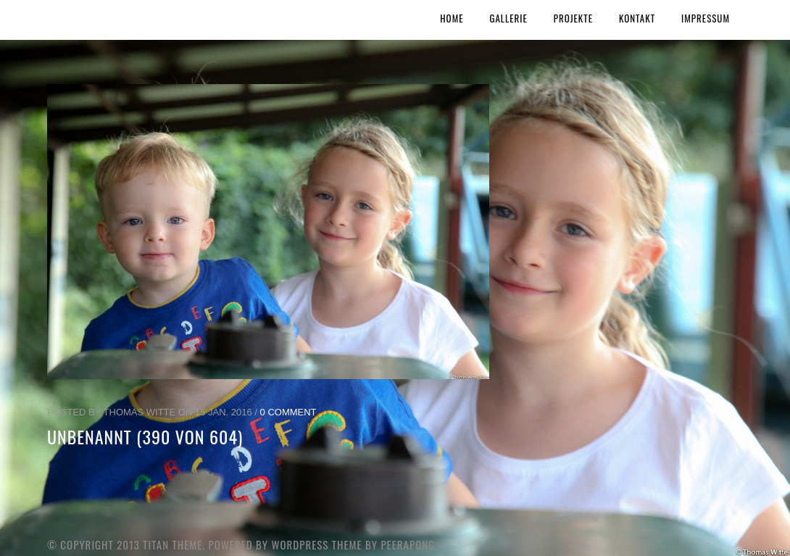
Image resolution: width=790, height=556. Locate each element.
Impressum (705, 18)
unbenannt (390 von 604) (145, 436)
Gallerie (509, 18)
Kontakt (637, 18)
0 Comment (288, 412)
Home (451, 18)
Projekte (573, 18)
